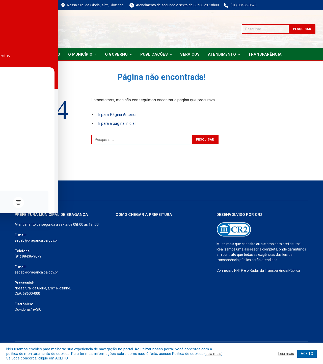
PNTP (238, 270)
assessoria (252, 249)
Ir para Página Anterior (117, 114)
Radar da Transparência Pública (275, 270)
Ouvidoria (22, 309)
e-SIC (37, 309)
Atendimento (222, 54)
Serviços (190, 54)
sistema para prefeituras (281, 244)
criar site (248, 244)
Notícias (50, 54)
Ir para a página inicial (117, 123)
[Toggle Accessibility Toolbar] (10, 171)
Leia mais (213, 353)
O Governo (116, 54)
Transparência (265, 54)
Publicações (154, 54)
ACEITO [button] (307, 354)
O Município (80, 54)
